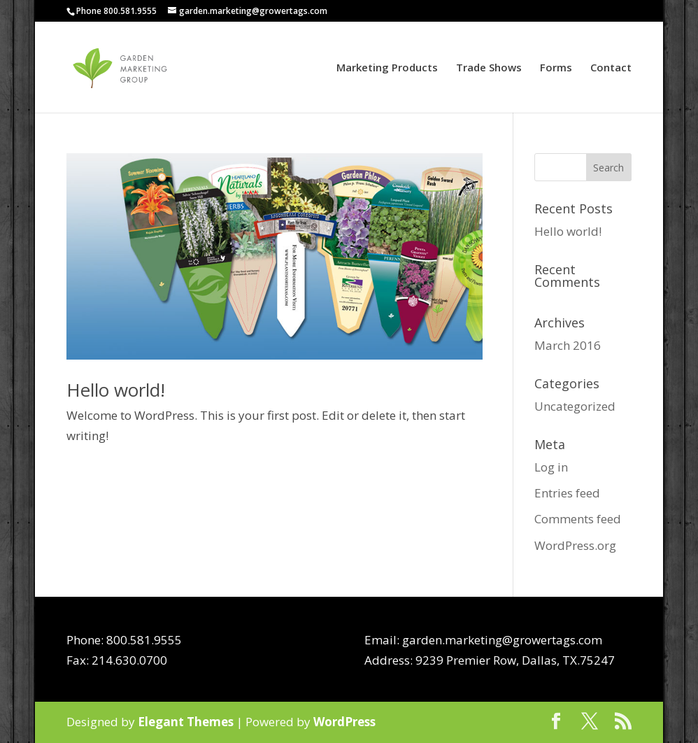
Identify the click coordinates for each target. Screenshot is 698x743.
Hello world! (115, 389)
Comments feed (577, 519)
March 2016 (567, 345)
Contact (611, 68)
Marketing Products (387, 68)
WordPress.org (575, 545)
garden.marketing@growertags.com (502, 640)
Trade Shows (489, 68)
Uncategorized (574, 406)
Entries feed (567, 493)
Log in (551, 467)
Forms (556, 68)
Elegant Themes (186, 722)
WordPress (344, 722)
